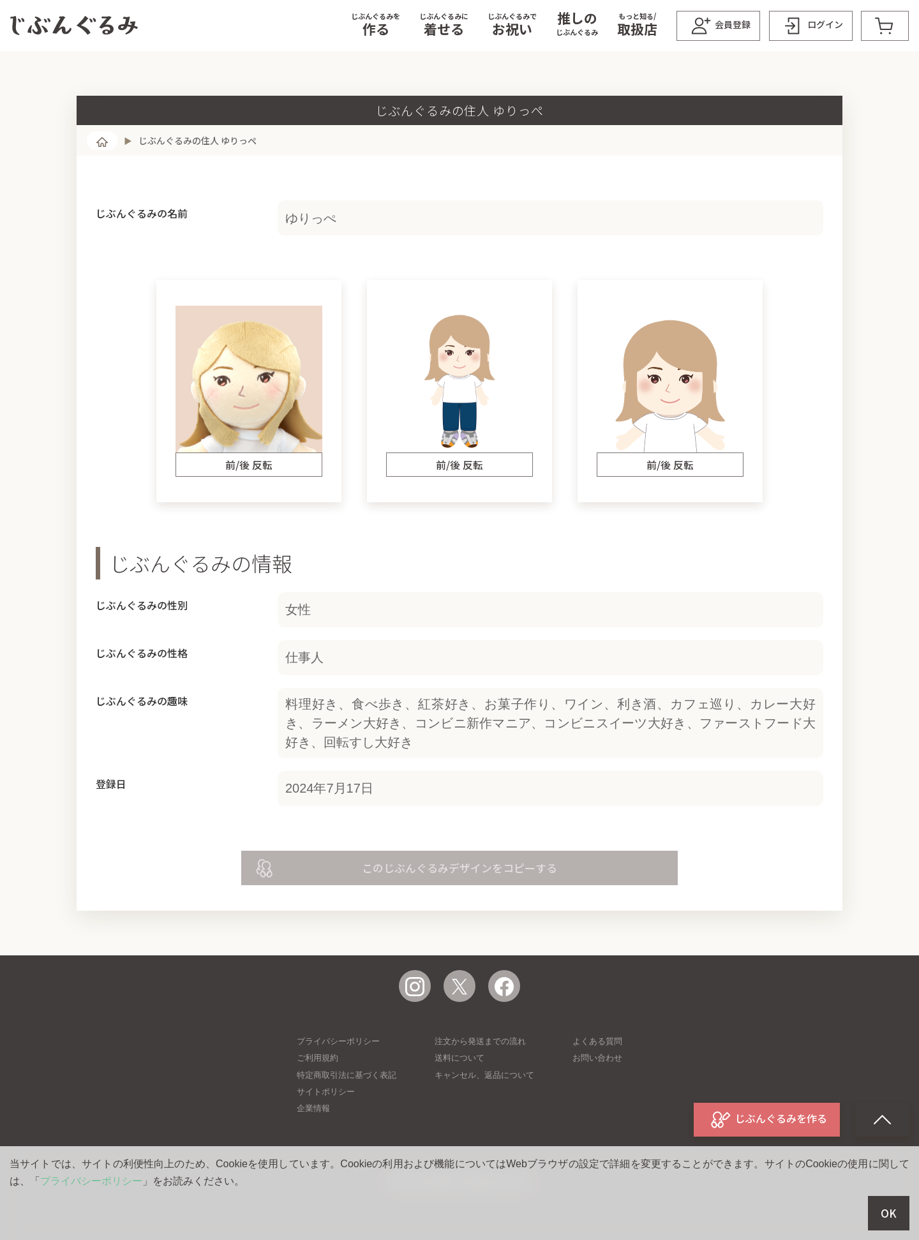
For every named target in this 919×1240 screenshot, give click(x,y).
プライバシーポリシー (338, 1041)
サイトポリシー (326, 1091)
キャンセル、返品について (484, 1075)
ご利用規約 (317, 1058)
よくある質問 (597, 1041)
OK (889, 1213)
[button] (375, 25)
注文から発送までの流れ (480, 1041)
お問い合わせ (597, 1058)
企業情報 (313, 1108)
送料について (459, 1058)
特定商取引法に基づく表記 (346, 1075)
